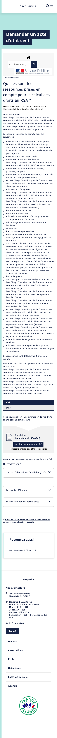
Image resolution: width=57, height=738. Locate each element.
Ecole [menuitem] (10, 659)
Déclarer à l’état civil (22, 550)
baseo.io (30, 522)
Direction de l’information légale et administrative (27, 519)
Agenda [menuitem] (11, 685)
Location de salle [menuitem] (17, 677)
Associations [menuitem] (14, 650)
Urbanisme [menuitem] (13, 668)
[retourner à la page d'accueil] (27, 6)
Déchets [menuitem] (12, 641)
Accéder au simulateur (28, 444)
